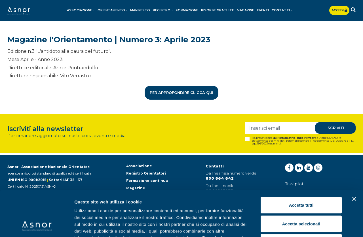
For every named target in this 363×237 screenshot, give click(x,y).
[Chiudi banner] (354, 156)
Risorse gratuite (217, 10)
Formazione (187, 10)
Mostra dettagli (298, 225)
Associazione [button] (79, 10)
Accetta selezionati (301, 181)
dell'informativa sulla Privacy (294, 137)
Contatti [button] (281, 10)
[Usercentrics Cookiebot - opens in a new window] (37, 226)
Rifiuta (301, 199)
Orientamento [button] (111, 10)
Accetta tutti (301, 162)
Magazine (245, 10)
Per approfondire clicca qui (181, 92)
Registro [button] (161, 10)
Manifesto (140, 10)
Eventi (263, 10)
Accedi (339, 10)
